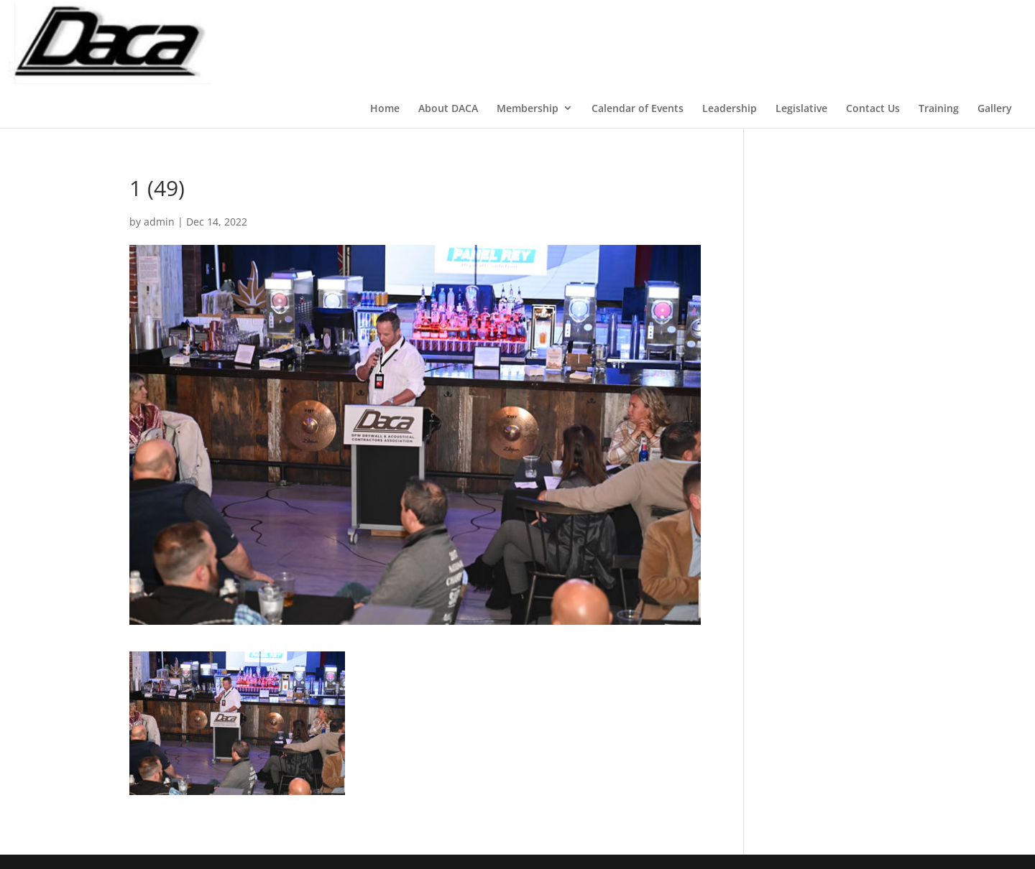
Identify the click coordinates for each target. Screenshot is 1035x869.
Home (385, 108)
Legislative (801, 108)
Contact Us (873, 108)
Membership (527, 108)
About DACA (448, 108)
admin (159, 221)
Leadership (729, 108)
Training (939, 108)
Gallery (995, 108)
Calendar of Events (638, 108)
